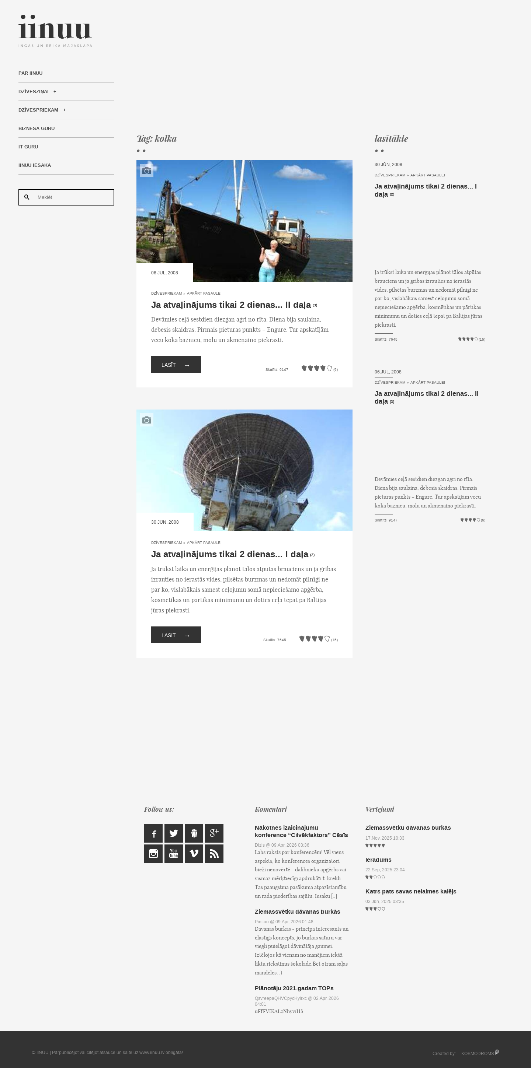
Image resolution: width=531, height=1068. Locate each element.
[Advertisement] (310, 66)
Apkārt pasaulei (204, 293)
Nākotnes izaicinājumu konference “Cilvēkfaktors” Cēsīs (301, 831)
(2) (312, 555)
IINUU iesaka (34, 165)
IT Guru (28, 147)
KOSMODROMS (477, 1054)
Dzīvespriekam (38, 110)
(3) (315, 305)
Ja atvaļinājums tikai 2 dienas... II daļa (231, 305)
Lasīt (176, 364)
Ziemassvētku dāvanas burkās (297, 911)
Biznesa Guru (36, 128)
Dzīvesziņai (33, 91)
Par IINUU (30, 73)
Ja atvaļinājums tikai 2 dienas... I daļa (229, 554)
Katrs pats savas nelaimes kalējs (411, 891)
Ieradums (378, 860)
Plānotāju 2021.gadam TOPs (294, 988)
